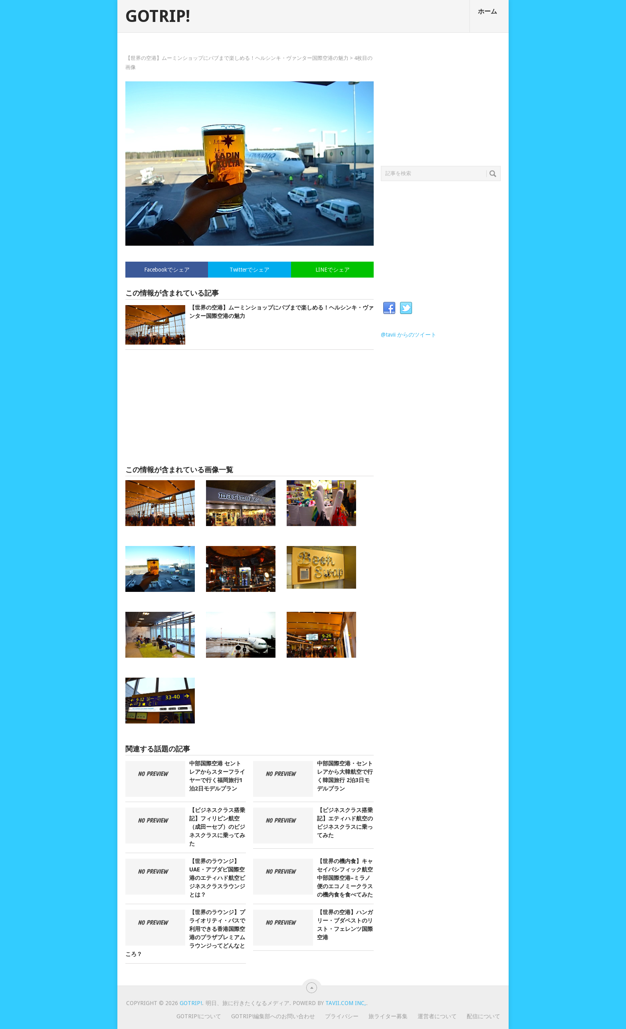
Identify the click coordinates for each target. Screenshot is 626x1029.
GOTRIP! (157, 16)
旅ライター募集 (388, 1016)
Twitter (406, 308)
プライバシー (342, 1016)
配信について (483, 1016)
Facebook (389, 308)
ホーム (487, 11)
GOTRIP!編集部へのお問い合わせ (273, 1016)
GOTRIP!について (198, 1016)
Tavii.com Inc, (345, 1003)
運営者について (437, 1016)
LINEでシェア (332, 269)
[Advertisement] (249, 407)
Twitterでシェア (249, 269)
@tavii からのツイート (408, 334)
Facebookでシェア (167, 269)
